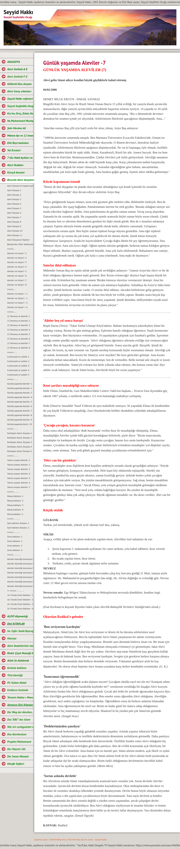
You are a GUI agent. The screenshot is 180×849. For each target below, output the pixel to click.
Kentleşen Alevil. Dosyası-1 (19, 433)
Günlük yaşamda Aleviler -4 (19, 397)
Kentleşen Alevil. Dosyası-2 (19, 437)
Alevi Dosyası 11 (14, 235)
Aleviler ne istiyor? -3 (17, 262)
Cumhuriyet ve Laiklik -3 (18, 365)
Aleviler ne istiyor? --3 (17, 302)
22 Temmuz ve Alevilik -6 (18, 338)
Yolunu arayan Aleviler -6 (18, 482)
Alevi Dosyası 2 (14, 194)
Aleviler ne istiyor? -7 (17, 280)
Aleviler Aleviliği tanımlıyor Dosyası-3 (20, 568)
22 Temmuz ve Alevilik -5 (18, 334)
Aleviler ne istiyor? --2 (17, 298)
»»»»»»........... (13, 518)
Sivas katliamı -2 (14, 541)
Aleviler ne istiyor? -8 (17, 284)
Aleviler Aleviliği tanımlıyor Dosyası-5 (20, 577)
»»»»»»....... (12, 379)
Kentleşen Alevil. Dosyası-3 (19, 442)
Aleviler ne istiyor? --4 (17, 307)
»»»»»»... (11, 248)
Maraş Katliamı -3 (15, 505)
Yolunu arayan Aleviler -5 (18, 478)
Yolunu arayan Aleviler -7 (18, 487)
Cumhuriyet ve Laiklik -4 (18, 370)
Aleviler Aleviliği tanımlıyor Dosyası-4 (20, 572)
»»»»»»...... (12, 352)
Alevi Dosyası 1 (14, 190)
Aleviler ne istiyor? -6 (17, 275)
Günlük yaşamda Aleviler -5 (19, 401)
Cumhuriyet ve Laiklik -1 (18, 356)
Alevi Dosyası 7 (14, 217)
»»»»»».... (11, 289)
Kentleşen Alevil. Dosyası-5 (19, 451)
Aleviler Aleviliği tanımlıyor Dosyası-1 (20, 559)
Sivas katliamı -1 (14, 536)
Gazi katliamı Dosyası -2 (18, 527)
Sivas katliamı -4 (14, 550)
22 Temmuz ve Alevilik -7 (18, 343)
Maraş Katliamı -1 (15, 496)
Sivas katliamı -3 (14, 545)
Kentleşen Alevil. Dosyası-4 (19, 446)
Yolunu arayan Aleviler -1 (18, 460)
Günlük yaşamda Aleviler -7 (19, 410)
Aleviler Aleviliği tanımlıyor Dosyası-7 (20, 586)
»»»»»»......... (13, 455)
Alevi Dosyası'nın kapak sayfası (20, 185)
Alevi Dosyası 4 (14, 203)
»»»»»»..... (11, 311)
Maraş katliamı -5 (15, 514)
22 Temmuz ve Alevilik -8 (18, 347)
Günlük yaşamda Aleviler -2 (19, 388)
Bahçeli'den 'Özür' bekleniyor (20, 244)
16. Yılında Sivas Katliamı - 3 (20, 604)
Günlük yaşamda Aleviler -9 (19, 419)
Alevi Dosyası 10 (14, 230)
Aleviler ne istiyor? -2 (17, 257)
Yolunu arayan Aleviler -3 (18, 469)
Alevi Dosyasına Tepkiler (18, 239)
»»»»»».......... (13, 491)
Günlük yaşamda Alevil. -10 (19, 424)
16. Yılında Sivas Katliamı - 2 (20, 599)
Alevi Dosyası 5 (14, 208)
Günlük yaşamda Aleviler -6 (19, 406)
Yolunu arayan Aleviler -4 (18, 473)
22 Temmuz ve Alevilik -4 (18, 329)
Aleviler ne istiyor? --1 (17, 293)
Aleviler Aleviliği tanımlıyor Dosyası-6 (20, 581)
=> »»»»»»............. (15, 590)
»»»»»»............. (14, 554)
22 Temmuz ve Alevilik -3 (18, 325)
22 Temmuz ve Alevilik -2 (18, 320)
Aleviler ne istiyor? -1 (17, 253)
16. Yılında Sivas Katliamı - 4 (20, 608)
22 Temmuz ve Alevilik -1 (18, 316)
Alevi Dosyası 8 (14, 221)
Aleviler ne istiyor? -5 (17, 271)
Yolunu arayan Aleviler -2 (18, 464)
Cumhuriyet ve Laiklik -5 (18, 374)
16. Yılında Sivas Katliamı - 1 (20, 595)
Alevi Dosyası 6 (14, 212)
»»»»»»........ (12, 428)
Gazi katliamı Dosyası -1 (18, 523)
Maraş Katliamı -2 (15, 500)
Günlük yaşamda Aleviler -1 (19, 383)
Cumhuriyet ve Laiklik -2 (18, 361)
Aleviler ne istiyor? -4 (17, 266)
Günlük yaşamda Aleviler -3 (19, 392)
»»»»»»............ (14, 532)
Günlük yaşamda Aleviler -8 (19, 415)
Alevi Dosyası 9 (14, 226)
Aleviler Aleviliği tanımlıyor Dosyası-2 (20, 563)
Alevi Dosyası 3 (14, 199)
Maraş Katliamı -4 (15, 509)
